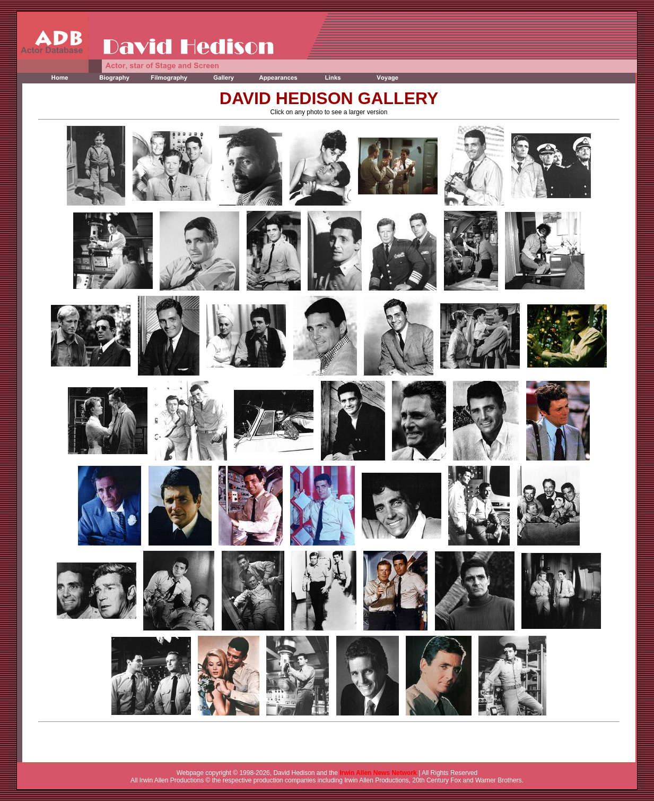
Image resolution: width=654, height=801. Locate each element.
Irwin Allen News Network (378, 773)
